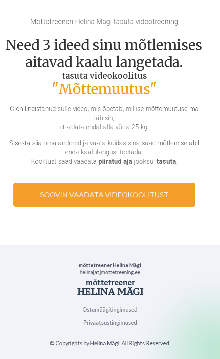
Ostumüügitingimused (110, 310)
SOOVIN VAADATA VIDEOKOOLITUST (104, 194)
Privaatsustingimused (110, 323)
